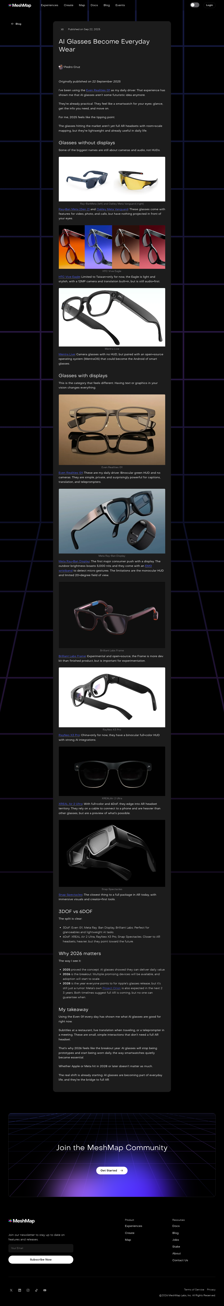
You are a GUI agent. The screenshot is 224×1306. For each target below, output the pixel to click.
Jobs (175, 1239)
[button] (69, 67)
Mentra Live (67, 354)
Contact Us (180, 1260)
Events (120, 5)
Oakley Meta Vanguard (112, 209)
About (176, 1253)
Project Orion (112, 988)
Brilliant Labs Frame (72, 656)
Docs (94, 5)
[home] (19, 5)
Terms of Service (194, 1289)
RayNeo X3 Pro (69, 735)
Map (82, 5)
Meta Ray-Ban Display (74, 561)
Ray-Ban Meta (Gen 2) (74, 209)
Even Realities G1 (98, 90)
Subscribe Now (41, 1259)
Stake (176, 1246)
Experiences (49, 5)
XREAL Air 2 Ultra (70, 804)
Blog (107, 5)
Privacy (211, 1289)
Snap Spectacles (70, 894)
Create (68, 5)
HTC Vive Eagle (69, 276)
